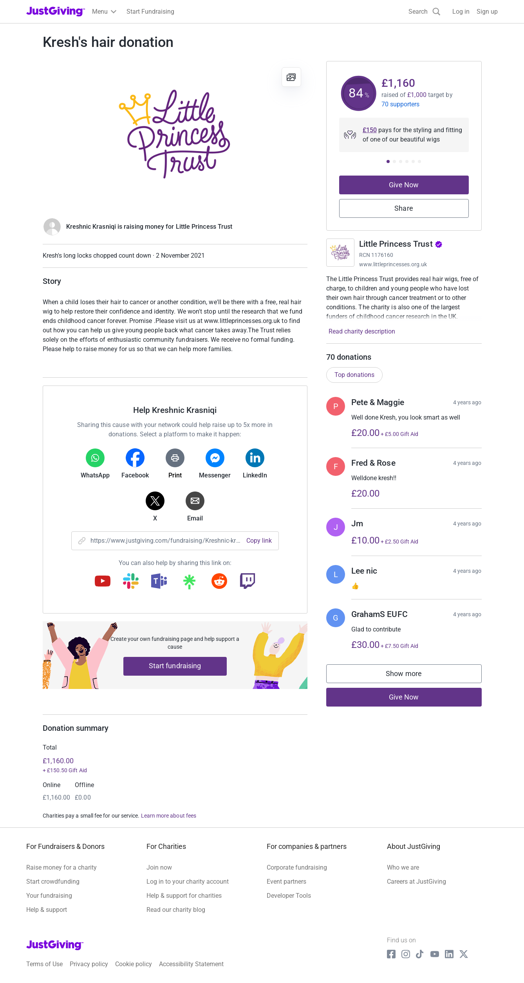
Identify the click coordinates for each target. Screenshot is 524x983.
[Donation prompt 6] (419, 161)
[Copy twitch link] (247, 581)
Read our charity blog (175, 909)
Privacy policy (89, 964)
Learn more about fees (168, 816)
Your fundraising (49, 895)
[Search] (424, 11)
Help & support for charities (184, 895)
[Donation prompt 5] (413, 161)
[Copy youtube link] (102, 581)
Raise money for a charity (61, 867)
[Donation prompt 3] (400, 161)
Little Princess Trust (401, 244)
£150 (370, 130)
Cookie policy (133, 964)
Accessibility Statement (191, 964)
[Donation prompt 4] (406, 161)
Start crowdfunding (53, 881)
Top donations (354, 374)
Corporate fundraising (297, 867)
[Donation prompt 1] (388, 161)
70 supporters (400, 104)
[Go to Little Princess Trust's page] (340, 253)
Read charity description (362, 331)
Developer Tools (289, 895)
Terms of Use (44, 964)
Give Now (404, 185)
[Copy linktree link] (189, 583)
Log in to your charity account (187, 881)
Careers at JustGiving (416, 881)
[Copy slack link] (131, 581)
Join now (159, 867)
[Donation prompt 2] (394, 161)
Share (403, 208)
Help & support (46, 909)
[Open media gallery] (175, 135)
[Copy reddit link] (219, 581)
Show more (411, 675)
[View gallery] (291, 77)
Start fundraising (175, 666)
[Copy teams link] (159, 581)
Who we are (403, 867)
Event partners (286, 881)
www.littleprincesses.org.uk (393, 264)
